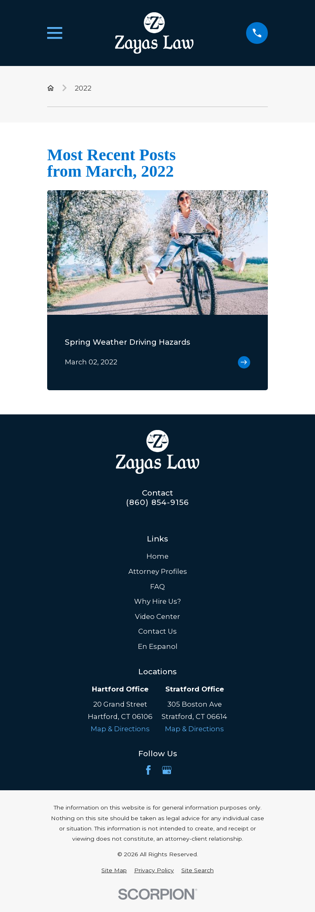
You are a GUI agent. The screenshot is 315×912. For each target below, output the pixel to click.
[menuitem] (114, 870)
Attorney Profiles (157, 571)
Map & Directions (120, 729)
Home (157, 556)
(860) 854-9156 (157, 503)
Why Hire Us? (157, 601)
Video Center (157, 616)
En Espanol (158, 646)
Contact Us (157, 631)
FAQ (157, 586)
